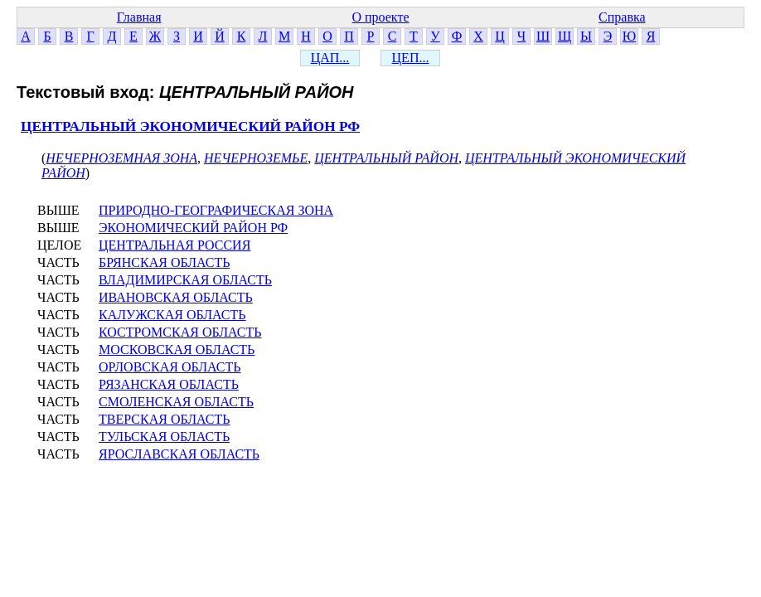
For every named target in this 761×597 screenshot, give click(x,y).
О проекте (380, 17)
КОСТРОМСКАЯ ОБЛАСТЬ (180, 332)
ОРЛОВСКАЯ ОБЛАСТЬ (169, 367)
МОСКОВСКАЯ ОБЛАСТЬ (176, 349)
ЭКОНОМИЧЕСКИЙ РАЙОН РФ (193, 228)
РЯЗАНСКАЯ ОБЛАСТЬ (169, 384)
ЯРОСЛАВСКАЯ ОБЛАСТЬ (179, 454)
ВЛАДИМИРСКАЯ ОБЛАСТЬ (185, 280)
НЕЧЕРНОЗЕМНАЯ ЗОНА (121, 158)
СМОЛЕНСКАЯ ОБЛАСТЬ (176, 402)
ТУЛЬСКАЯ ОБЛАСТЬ (164, 437)
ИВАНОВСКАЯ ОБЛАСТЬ (176, 297)
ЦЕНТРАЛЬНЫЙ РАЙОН (386, 158)
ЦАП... (330, 58)
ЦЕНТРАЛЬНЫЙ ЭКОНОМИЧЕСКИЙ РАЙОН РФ (190, 126)
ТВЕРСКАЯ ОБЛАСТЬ (164, 419)
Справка (622, 17)
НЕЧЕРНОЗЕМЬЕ (256, 158)
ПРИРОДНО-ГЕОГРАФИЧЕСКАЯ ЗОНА (216, 210)
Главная (139, 17)
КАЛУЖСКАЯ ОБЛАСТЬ (172, 315)
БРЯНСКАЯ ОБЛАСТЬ (164, 262)
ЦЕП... (410, 58)
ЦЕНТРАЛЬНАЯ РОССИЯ (174, 245)
